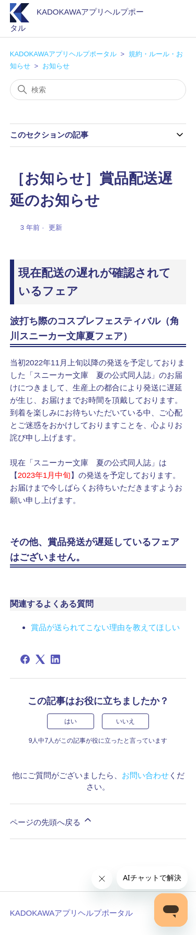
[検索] (98, 89)
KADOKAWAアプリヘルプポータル (63, 54)
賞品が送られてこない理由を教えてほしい (105, 627)
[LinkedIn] (55, 659)
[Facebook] (25, 659)
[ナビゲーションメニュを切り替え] (167, 20)
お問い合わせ (145, 775)
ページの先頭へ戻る (51, 821)
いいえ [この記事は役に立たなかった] (125, 721)
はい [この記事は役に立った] (70, 721)
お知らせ (56, 66)
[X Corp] (40, 659)
